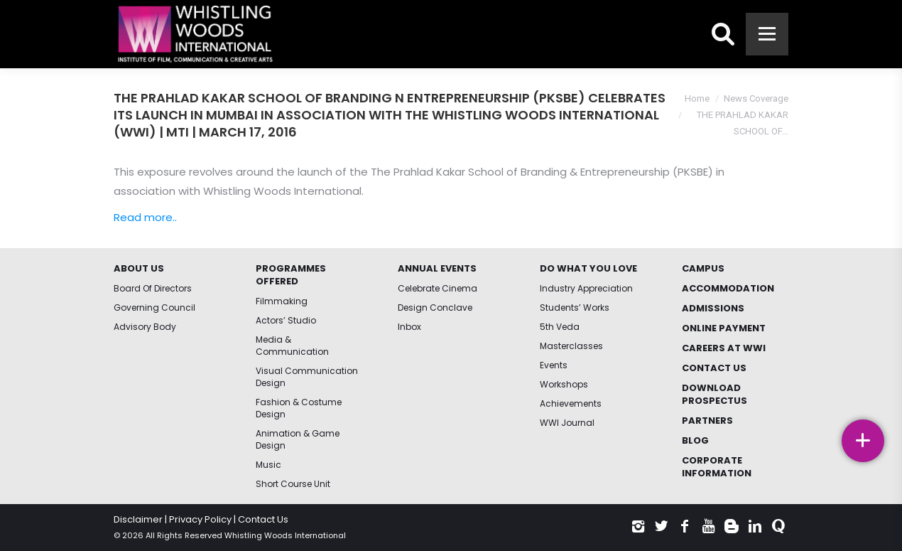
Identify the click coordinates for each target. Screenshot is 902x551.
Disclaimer (138, 519)
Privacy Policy (200, 519)
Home (697, 98)
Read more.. (145, 217)
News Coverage (756, 98)
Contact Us (263, 519)
